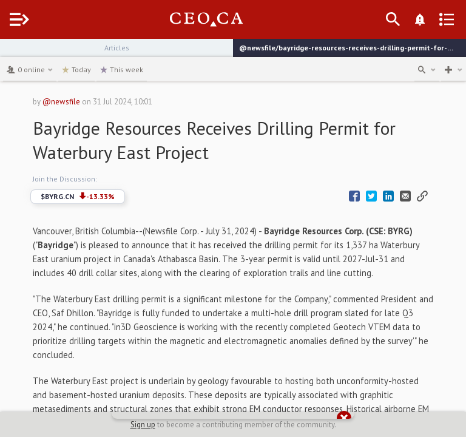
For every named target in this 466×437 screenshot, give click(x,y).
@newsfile (61, 102)
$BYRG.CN (78, 197)
